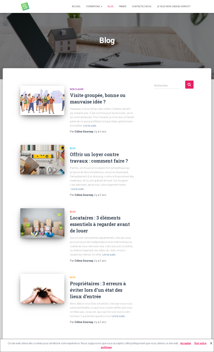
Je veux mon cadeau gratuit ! (174, 6)
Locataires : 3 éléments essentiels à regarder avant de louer (100, 224)
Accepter (185, 343)
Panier (122, 6)
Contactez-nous (141, 6)
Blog (110, 6)
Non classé (77, 89)
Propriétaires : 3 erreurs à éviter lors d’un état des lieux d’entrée (98, 290)
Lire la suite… (90, 125)
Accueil (76, 6)
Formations (94, 6)
